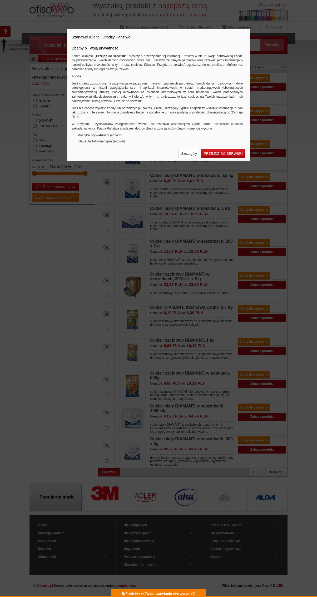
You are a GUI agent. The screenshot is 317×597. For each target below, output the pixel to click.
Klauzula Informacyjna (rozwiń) (101, 141)
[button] (189, 153)
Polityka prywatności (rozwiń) (100, 135)
